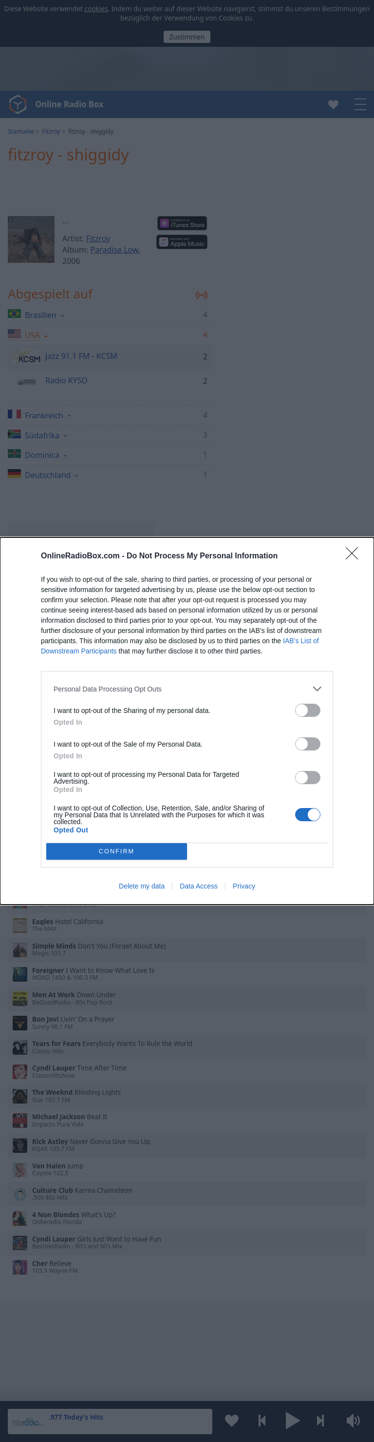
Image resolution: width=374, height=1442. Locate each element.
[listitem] (187, 689)
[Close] (355, 556)
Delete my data (142, 886)
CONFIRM (116, 851)
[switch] (307, 710)
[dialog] (187, 721)
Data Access (199, 886)
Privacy (244, 886)
